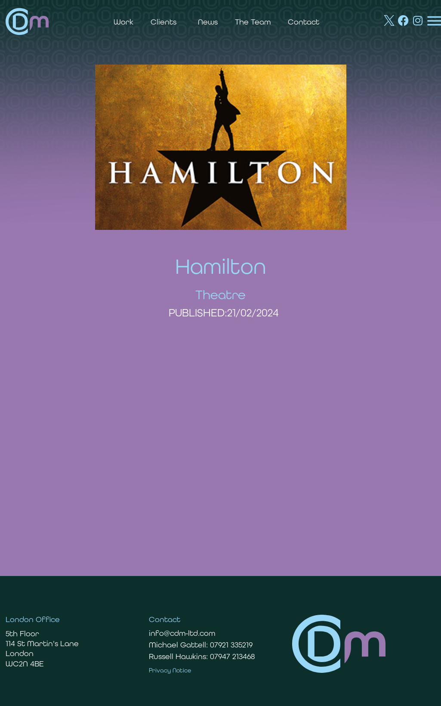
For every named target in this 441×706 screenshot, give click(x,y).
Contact (303, 21)
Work (123, 21)
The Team (253, 21)
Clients (166, 21)
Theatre (220, 294)
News (208, 21)
